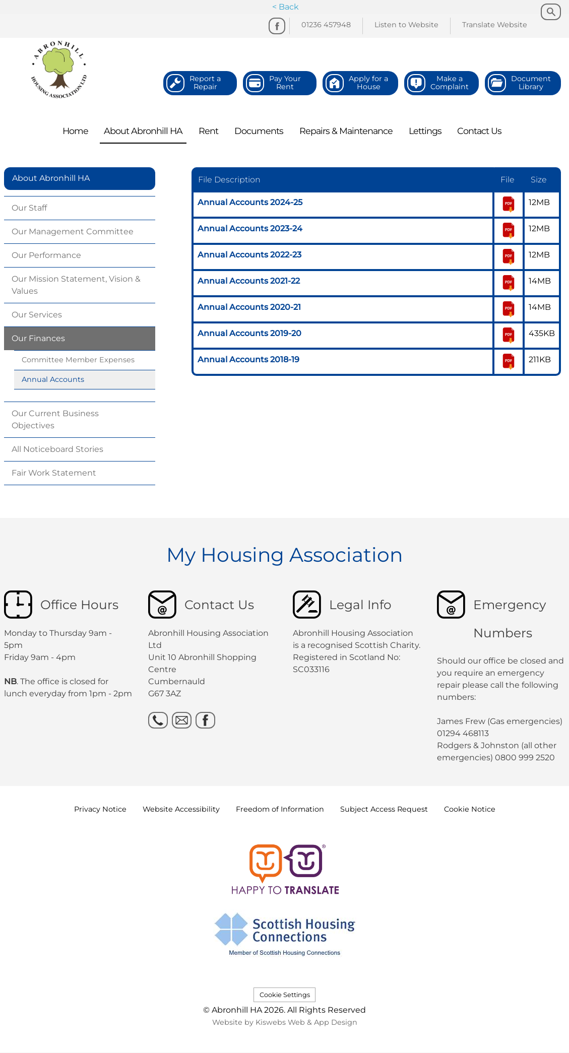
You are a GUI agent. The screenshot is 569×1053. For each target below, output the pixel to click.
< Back (285, 7)
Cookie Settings (285, 995)
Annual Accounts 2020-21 (249, 307)
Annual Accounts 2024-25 (250, 202)
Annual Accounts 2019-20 (249, 333)
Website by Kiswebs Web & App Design (284, 1022)
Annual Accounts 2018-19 (248, 359)
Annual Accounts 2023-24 (250, 228)
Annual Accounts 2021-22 (249, 281)
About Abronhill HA (51, 178)
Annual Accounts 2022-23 (249, 254)
